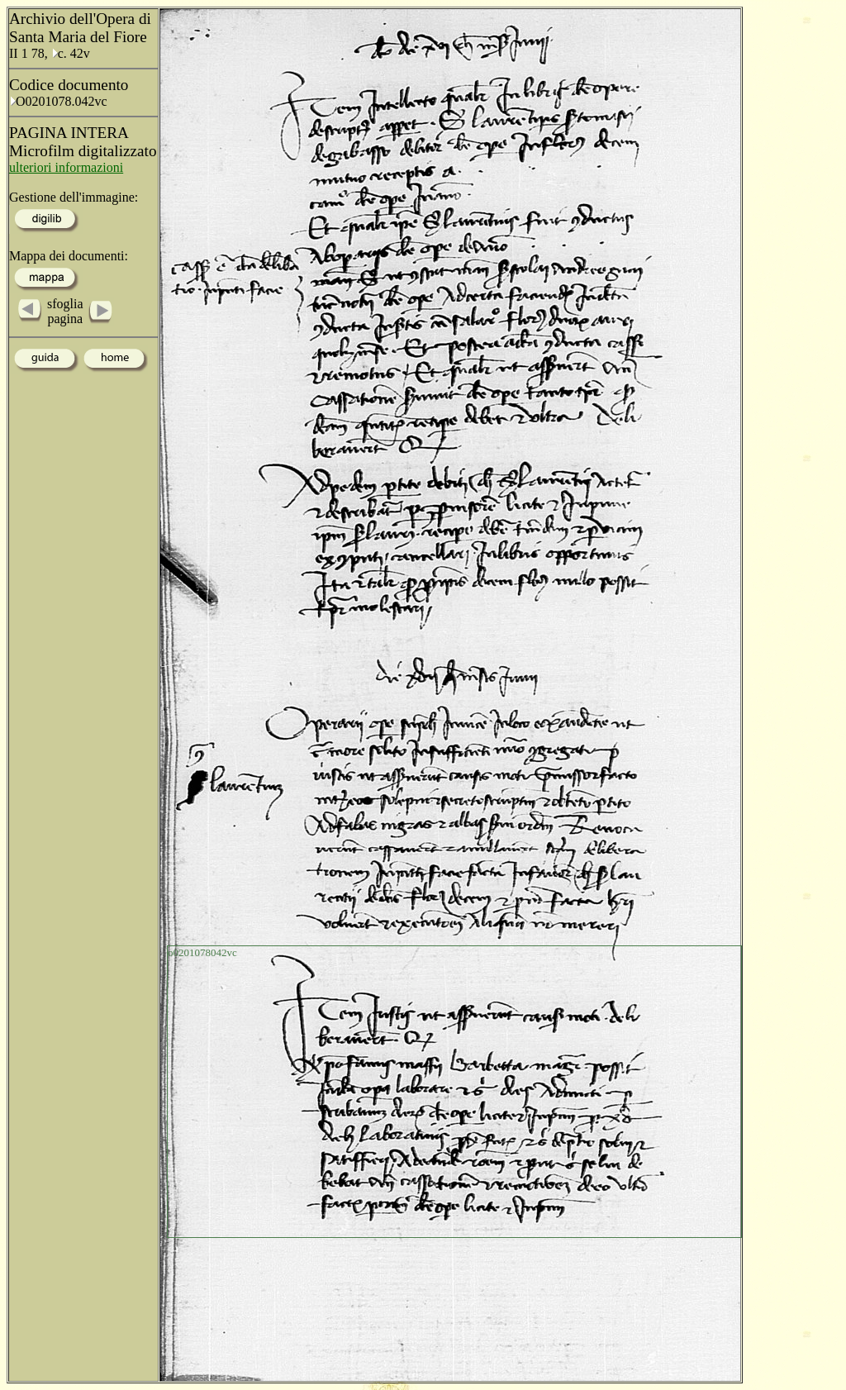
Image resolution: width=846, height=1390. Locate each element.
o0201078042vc (202, 952)
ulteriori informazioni (66, 167)
